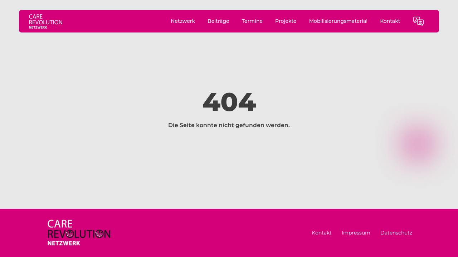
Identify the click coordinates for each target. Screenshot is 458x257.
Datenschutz (396, 233)
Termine (252, 21)
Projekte (286, 21)
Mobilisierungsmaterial (338, 21)
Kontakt (390, 21)
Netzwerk (183, 21)
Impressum (356, 233)
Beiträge (218, 21)
